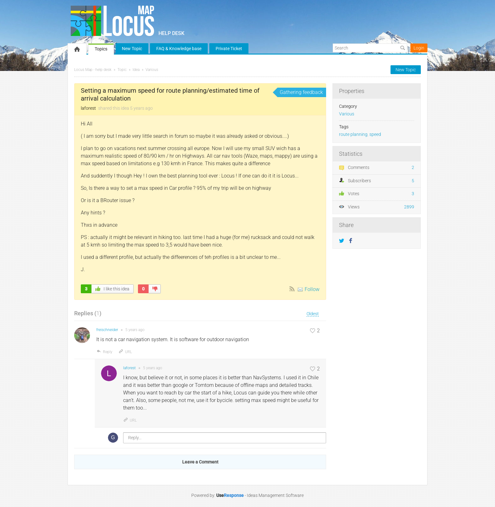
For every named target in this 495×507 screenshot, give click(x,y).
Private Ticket (229, 48)
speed (375, 134)
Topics (101, 48)
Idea (136, 69)
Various (152, 69)
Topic (122, 69)
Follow (312, 289)
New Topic (132, 48)
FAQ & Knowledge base (178, 48)
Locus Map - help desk (92, 69)
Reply (104, 352)
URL (125, 352)
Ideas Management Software (275, 495)
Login (419, 47)
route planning (353, 134)
